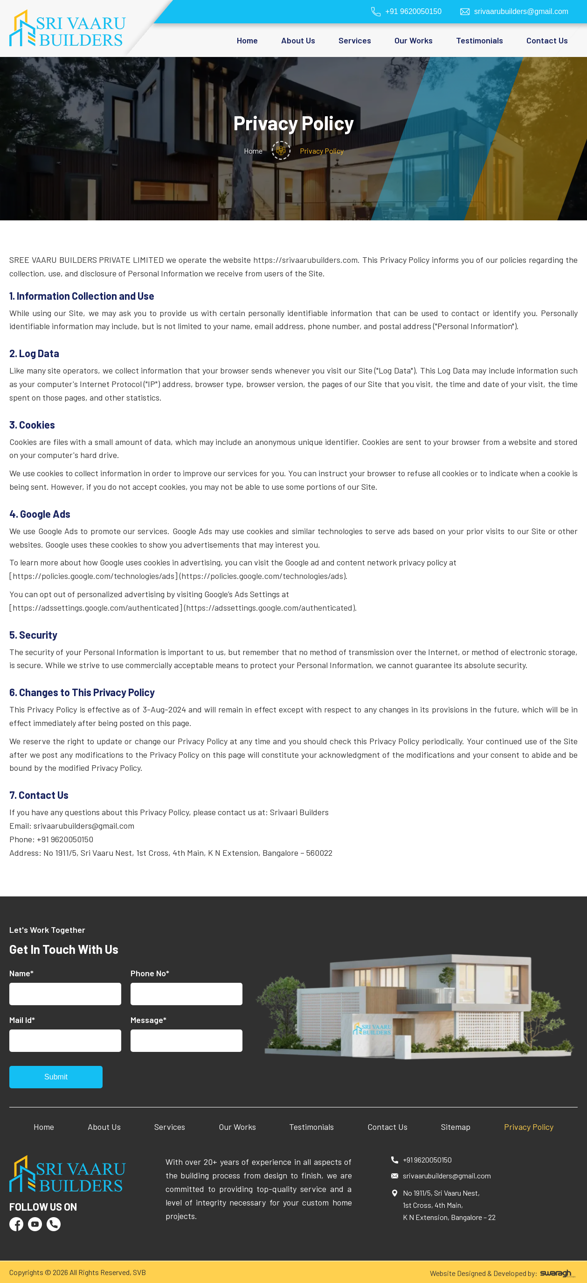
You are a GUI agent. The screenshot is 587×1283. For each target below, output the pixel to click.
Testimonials (479, 40)
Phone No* (150, 973)
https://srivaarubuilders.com (305, 259)
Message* (148, 1020)
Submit (56, 1077)
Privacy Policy (528, 1126)
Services (169, 1126)
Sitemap (455, 1126)
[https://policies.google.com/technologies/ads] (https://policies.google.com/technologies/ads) (177, 576)
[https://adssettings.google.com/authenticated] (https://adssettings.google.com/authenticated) (182, 607)
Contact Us (547, 40)
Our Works (413, 40)
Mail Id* (22, 1020)
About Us (104, 1126)
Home (247, 40)
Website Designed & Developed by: (504, 1273)
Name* (21, 973)
